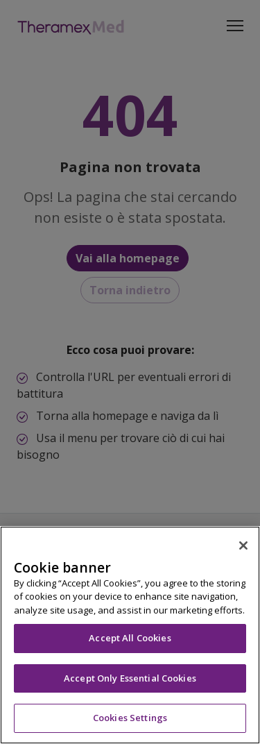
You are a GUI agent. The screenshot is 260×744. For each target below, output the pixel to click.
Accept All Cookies (130, 638)
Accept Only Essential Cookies (130, 678)
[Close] (243, 545)
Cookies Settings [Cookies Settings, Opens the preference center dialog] (130, 717)
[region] (130, 635)
